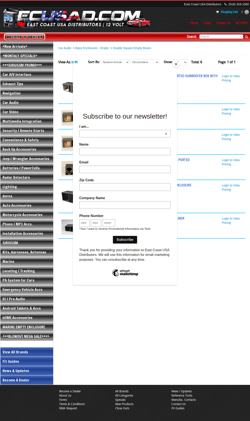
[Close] (176, 64)
